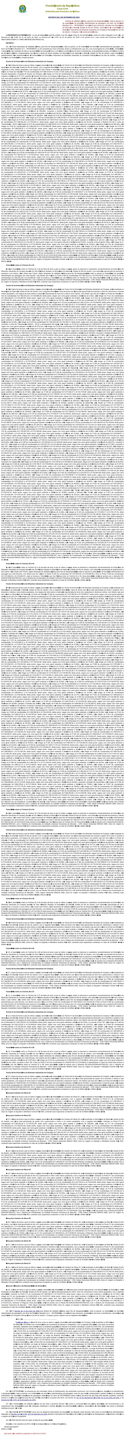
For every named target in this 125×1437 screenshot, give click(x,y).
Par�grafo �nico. (23, 1322)
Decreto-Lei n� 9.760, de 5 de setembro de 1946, (29, 1414)
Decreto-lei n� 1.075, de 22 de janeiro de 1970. (18, 1400)
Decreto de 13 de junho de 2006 (27, 1311)
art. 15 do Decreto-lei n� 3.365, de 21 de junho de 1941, (98, 1398)
